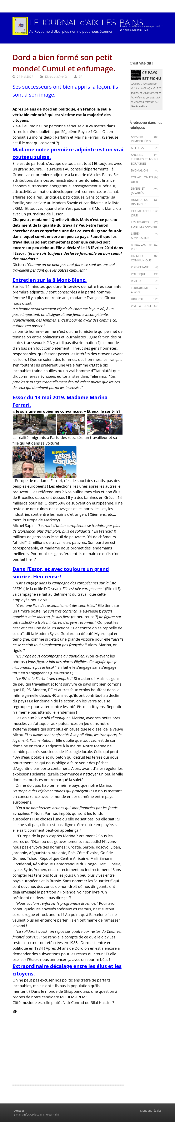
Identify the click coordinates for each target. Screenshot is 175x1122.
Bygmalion (144, 170)
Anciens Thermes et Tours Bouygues (144, 159)
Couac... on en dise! (144, 179)
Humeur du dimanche (144, 202)
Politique (144, 274)
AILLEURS (144, 148)
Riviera (144, 281)
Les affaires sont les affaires (144, 224)
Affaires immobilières (144, 139)
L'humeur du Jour (144, 213)
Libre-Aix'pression (144, 235)
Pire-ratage (144, 267)
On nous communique (144, 258)
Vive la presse (144, 306)
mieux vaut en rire (144, 247)
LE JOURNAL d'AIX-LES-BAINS (86, 22)
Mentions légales (150, 1110)
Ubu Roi (144, 299)
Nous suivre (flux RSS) (134, 30)
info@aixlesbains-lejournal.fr (145, 26)
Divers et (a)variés (144, 190)
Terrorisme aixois (144, 290)
